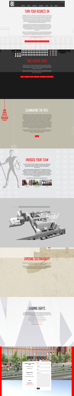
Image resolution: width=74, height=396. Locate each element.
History (28, 5)
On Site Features (50, 76)
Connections (36, 76)
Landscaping (37, 183)
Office (47, 183)
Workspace (35, 5)
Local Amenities (43, 76)
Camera (22, 76)
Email (38, 369)
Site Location (27, 76)
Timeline (37, 136)
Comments (38, 372)
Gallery (32, 41)
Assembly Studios (39, 324)
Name (38, 362)
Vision (18, 5)
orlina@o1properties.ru (30, 384)
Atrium (27, 183)
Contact (56, 5)
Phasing (36, 41)
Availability (41, 5)
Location (23, 5)
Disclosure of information (44, 41)
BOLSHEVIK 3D (27, 41)
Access (31, 76)
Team (51, 5)
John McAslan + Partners (39, 321)
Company (38, 366)
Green (47, 5)
